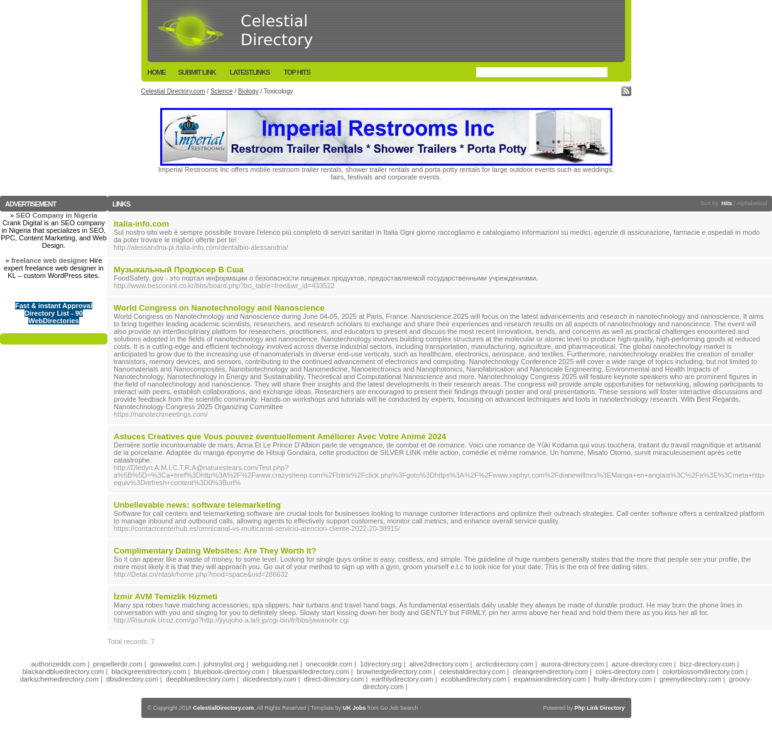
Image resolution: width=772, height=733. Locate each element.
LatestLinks (249, 72)
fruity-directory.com (623, 679)
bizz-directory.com (707, 664)
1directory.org (380, 664)
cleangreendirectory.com (550, 671)
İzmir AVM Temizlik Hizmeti (165, 596)
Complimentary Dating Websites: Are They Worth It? (215, 550)
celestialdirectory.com (472, 671)
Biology (248, 91)
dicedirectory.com (269, 679)
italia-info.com (141, 223)
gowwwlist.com (173, 664)
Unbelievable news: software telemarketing (197, 505)
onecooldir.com (329, 664)
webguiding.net (275, 664)
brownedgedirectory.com (394, 671)
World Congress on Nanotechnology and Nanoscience (219, 308)
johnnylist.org (224, 664)
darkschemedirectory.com (59, 679)
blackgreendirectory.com (149, 671)
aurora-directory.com (572, 664)
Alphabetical (751, 203)
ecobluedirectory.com (473, 679)
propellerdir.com (117, 664)
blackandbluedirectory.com (63, 671)
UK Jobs (354, 708)
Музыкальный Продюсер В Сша (179, 269)
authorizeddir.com (58, 664)
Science (221, 91)
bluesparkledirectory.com (311, 671)
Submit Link (197, 72)
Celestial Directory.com (173, 91)
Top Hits (296, 72)
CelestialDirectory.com (223, 708)
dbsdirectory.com (132, 679)
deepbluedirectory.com (200, 679)
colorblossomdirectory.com (703, 671)
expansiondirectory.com (550, 679)
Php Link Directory (599, 708)
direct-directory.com (334, 679)
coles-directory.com (625, 671)
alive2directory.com (438, 664)
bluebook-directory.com (230, 671)
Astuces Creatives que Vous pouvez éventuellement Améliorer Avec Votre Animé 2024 (280, 436)
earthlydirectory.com (402, 679)
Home (157, 72)
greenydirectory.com (691, 679)
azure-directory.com (642, 664)
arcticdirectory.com (504, 664)
